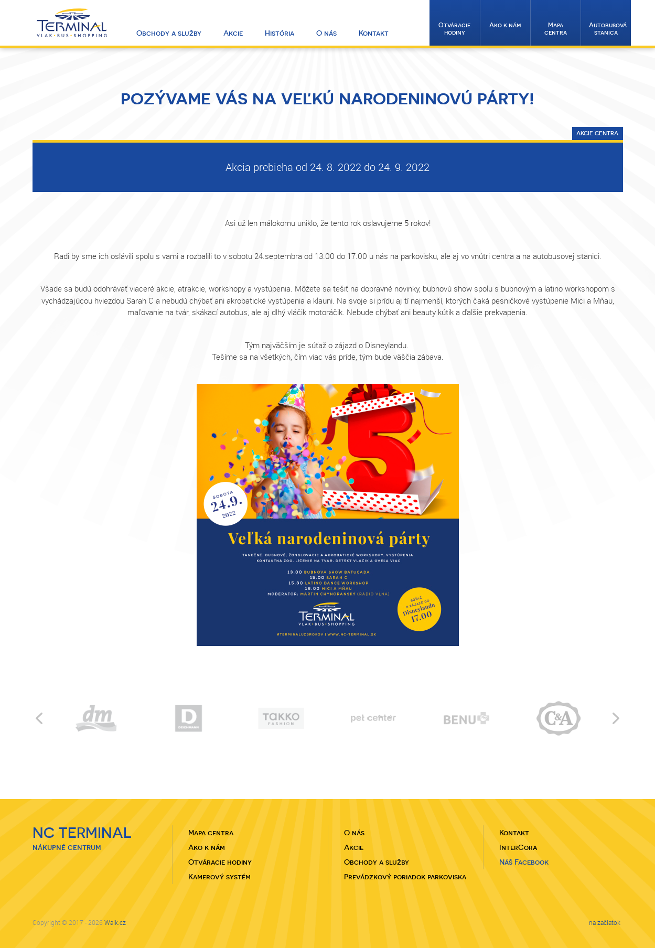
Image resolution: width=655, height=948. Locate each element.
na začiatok (604, 922)
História (279, 33)
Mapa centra (555, 28)
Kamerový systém (219, 876)
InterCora (518, 847)
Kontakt (374, 33)
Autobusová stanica (608, 28)
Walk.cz (115, 922)
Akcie (233, 33)
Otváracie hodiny (454, 28)
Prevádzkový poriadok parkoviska (405, 876)
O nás (326, 33)
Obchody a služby (168, 33)
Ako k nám (505, 25)
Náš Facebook (524, 862)
